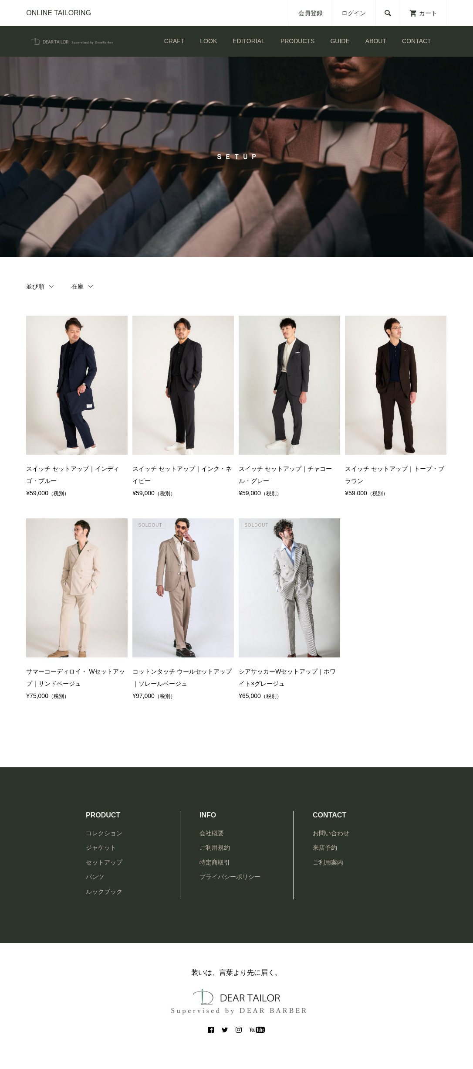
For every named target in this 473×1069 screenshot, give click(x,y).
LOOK (208, 40)
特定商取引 (214, 862)
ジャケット (101, 847)
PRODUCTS (297, 40)
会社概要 (211, 833)
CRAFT (174, 40)
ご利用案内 (328, 862)
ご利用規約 (214, 847)
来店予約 (325, 847)
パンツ (95, 876)
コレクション (104, 833)
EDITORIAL (249, 40)
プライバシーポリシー (229, 876)
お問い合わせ (331, 833)
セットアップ (104, 862)
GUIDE (339, 40)
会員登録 (310, 13)
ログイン (353, 13)
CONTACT (416, 40)
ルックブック (104, 891)
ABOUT (375, 40)
